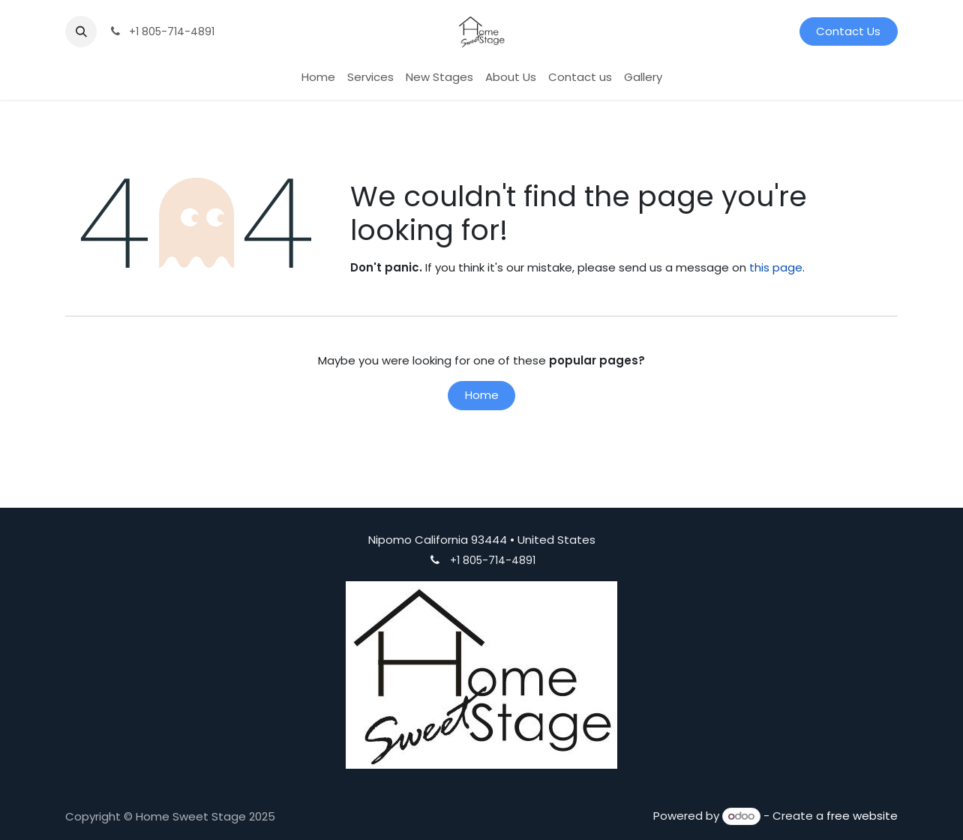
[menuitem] (318, 77)
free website (862, 816)
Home (482, 395)
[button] (81, 31)
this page (775, 267)
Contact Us (848, 31)
